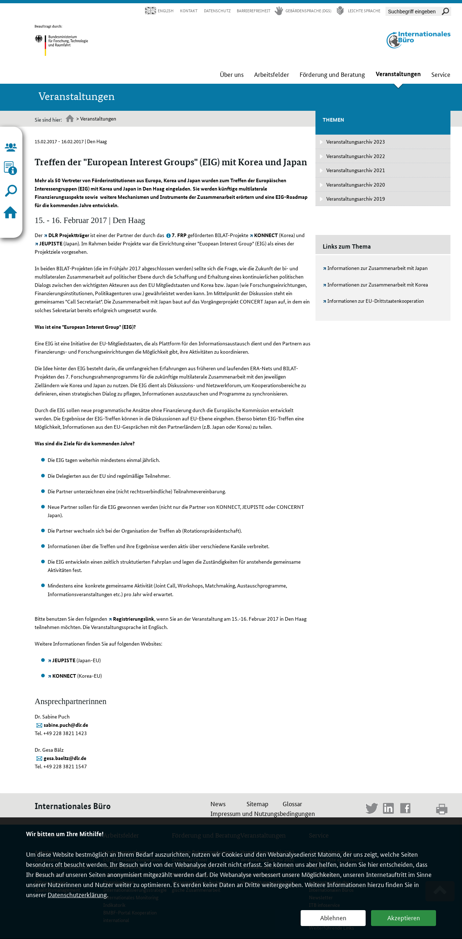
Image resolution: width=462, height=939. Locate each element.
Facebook (406, 809)
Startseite (70, 119)
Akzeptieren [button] (403, 917)
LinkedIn (389, 809)
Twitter (372, 809)
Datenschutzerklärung (77, 894)
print (442, 809)
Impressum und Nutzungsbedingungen (262, 813)
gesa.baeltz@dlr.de (65, 757)
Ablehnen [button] (333, 917)
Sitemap (258, 803)
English (166, 11)
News (218, 803)
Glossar (292, 803)
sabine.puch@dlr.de (66, 724)
